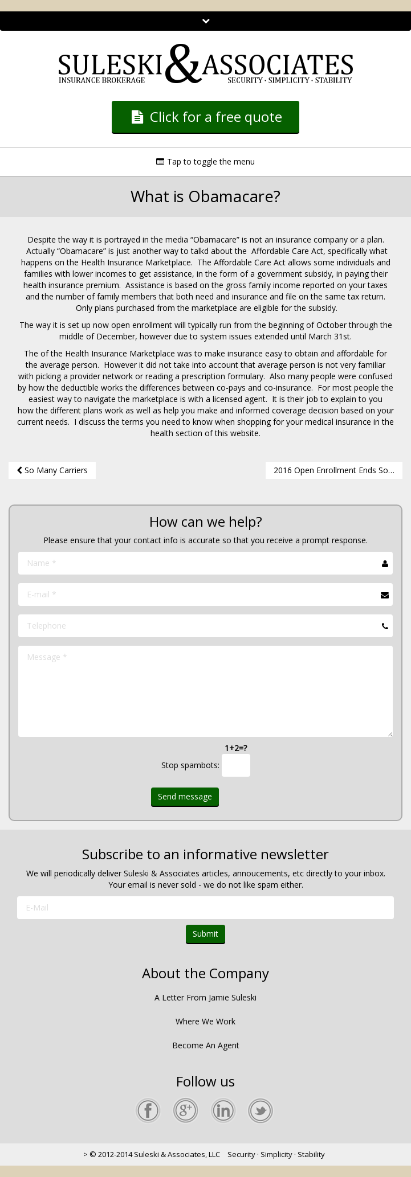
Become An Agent (205, 1045)
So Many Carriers (52, 470)
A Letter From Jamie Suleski (205, 997)
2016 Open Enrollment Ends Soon (338, 470)
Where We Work (205, 1021)
